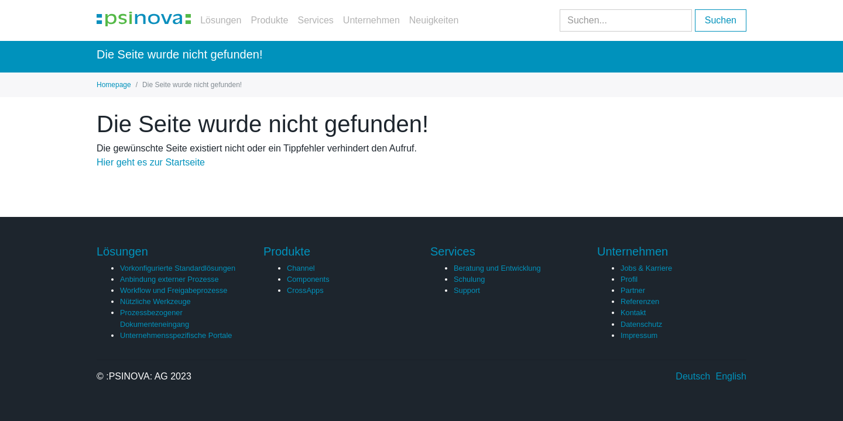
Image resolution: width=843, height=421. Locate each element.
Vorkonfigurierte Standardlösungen (177, 268)
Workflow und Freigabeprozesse (173, 290)
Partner (633, 290)
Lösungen (220, 20)
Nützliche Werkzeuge (155, 301)
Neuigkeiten (434, 20)
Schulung (469, 279)
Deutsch (693, 376)
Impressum (639, 335)
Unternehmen (371, 20)
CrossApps (305, 290)
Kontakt (633, 312)
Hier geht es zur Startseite (151, 162)
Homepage (114, 85)
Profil (629, 279)
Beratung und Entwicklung (497, 268)
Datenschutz (641, 324)
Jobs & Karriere (646, 268)
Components (308, 279)
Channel (301, 268)
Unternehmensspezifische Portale (176, 335)
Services (315, 20)
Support (467, 290)
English (731, 376)
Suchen (720, 20)
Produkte (269, 20)
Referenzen (640, 301)
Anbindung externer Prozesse (169, 279)
